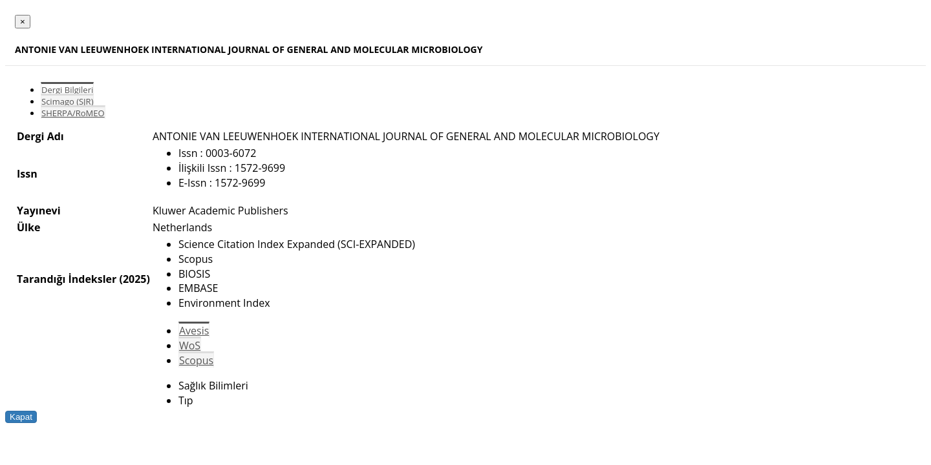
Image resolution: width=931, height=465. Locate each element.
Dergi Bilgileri (67, 90)
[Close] (22, 21)
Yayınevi (39, 210)
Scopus (196, 360)
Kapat (21, 417)
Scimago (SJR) (67, 101)
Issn (27, 174)
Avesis (194, 331)
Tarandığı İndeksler (66, 279)
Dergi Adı (40, 136)
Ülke (28, 227)
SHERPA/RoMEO (73, 113)
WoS (189, 345)
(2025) (134, 279)
